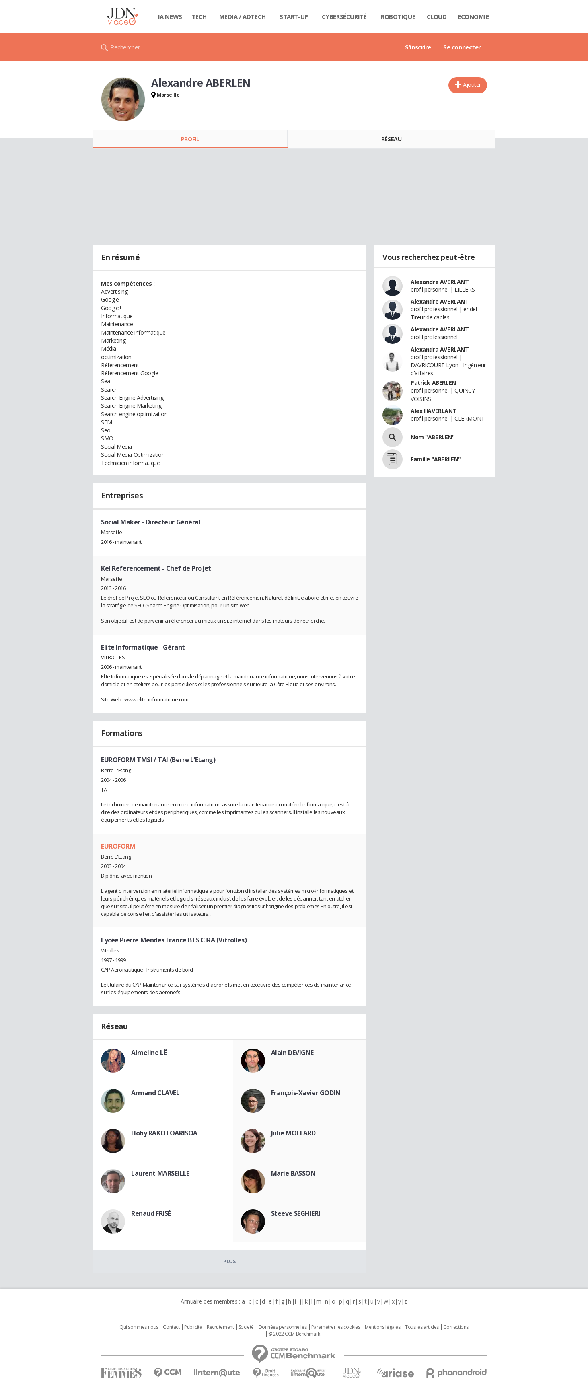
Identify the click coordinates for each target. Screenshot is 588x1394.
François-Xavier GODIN (306, 1092)
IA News (170, 16)
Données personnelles (283, 1327)
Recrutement (220, 1327)
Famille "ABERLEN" (436, 459)
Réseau (391, 139)
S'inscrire (418, 47)
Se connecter (462, 47)
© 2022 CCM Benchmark (294, 1334)
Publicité (193, 1327)
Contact (171, 1327)
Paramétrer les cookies (335, 1327)
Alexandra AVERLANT (440, 349)
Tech (199, 16)
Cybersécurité (344, 16)
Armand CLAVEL (155, 1092)
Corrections (455, 1327)
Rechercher (125, 47)
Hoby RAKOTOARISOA (164, 1133)
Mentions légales (382, 1327)
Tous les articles (422, 1327)
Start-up (294, 16)
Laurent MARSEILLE (160, 1173)
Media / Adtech (242, 16)
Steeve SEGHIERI (296, 1213)
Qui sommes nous (138, 1327)
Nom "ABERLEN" (433, 437)
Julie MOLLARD (293, 1133)
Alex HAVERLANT (433, 411)
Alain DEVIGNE (292, 1052)
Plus (229, 1261)
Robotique (398, 16)
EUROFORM (118, 846)
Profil (190, 139)
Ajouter (472, 84)
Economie (473, 16)
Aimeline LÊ (149, 1052)
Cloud (437, 16)
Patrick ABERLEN (433, 383)
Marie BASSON (293, 1173)
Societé (246, 1327)
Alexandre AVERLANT (440, 282)
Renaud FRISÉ (151, 1213)
